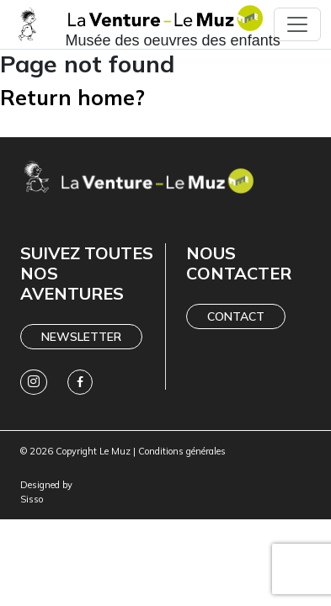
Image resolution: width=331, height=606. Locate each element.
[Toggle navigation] (297, 24)
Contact (235, 316)
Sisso (31, 499)
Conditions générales (182, 451)
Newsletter (81, 336)
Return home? (72, 97)
